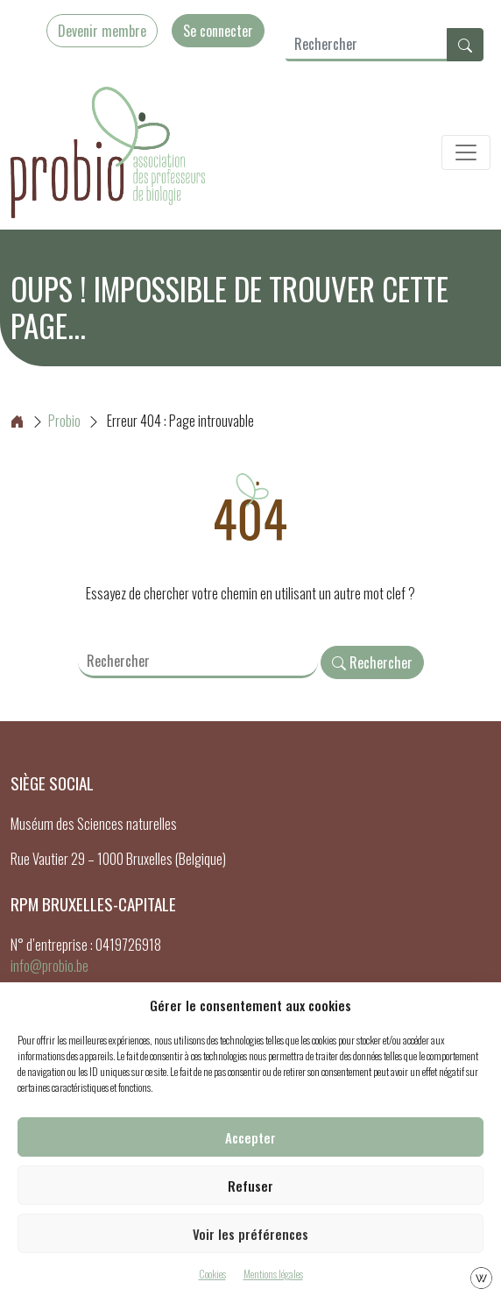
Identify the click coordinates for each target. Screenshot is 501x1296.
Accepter (250, 1137)
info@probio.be (49, 965)
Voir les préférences (250, 1233)
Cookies (212, 1273)
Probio (46, 420)
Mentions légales (273, 1273)
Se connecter (218, 30)
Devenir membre (102, 30)
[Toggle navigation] (465, 152)
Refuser (250, 1185)
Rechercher (372, 662)
